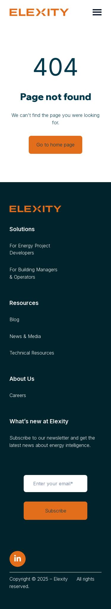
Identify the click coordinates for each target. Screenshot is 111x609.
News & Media (25, 336)
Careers (17, 395)
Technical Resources (31, 353)
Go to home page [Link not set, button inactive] (55, 145)
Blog (14, 319)
